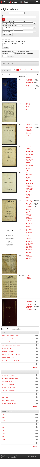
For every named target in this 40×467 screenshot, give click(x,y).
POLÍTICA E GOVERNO (8, 384)
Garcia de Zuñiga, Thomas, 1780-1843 (11, 342)
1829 (3, 443)
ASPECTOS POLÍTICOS (8, 381)
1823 (3, 421)
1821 (3, 424)
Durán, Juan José (6, 348)
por (3, 15)
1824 (3, 427)
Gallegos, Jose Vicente (8, 351)
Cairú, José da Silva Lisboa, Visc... (10, 338)
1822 (3, 414)
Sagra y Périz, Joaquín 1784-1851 (10, 364)
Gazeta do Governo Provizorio (28, 277)
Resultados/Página (7, 51)
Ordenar (16, 53)
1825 (3, 433)
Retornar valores (7, 34)
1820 (3, 430)
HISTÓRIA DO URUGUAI (8, 375)
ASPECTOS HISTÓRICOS (8, 391)
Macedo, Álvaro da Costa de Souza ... (11, 345)
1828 (3, 439)
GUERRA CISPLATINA (8, 400)
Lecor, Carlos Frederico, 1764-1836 (11, 335)
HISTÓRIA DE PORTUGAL (9, 387)
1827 (3, 436)
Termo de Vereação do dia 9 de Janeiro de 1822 (29, 106)
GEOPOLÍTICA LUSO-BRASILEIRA (11, 394)
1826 (3, 417)
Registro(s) (30, 53)
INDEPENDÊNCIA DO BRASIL (9, 403)
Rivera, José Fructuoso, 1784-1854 (10, 360)
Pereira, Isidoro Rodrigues (8, 357)
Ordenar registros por (23, 51)
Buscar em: (5, 13)
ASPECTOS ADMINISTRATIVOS (10, 378)
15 (31, 69)
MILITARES (5, 397)
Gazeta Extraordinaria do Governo (29, 257)
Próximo (36, 69)
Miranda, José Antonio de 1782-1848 (11, 354)
